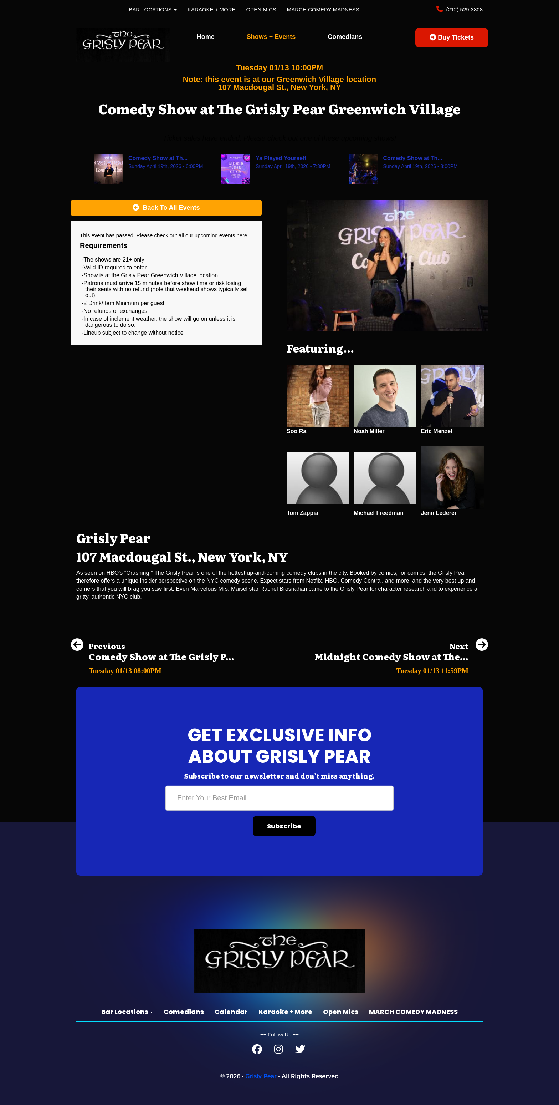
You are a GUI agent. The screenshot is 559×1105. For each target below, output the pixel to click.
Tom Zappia (302, 513)
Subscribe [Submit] (284, 826)
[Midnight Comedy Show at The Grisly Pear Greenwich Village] (401, 669)
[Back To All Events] (166, 208)
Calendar (231, 1011)
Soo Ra (296, 431)
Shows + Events (271, 36)
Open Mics (261, 9)
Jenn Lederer (439, 513)
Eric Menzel (436, 431)
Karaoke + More (212, 9)
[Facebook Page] (257, 1051)
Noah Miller (369, 431)
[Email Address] (279, 798)
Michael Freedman (379, 513)
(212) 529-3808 (464, 9)
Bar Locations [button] (153, 9)
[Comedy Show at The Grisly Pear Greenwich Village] (152, 669)
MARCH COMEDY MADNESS (323, 9)
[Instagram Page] (278, 1051)
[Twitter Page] (300, 1051)
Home (206, 36)
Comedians (345, 36)
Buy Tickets (452, 37)
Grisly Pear (261, 1076)
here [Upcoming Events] (241, 235)
